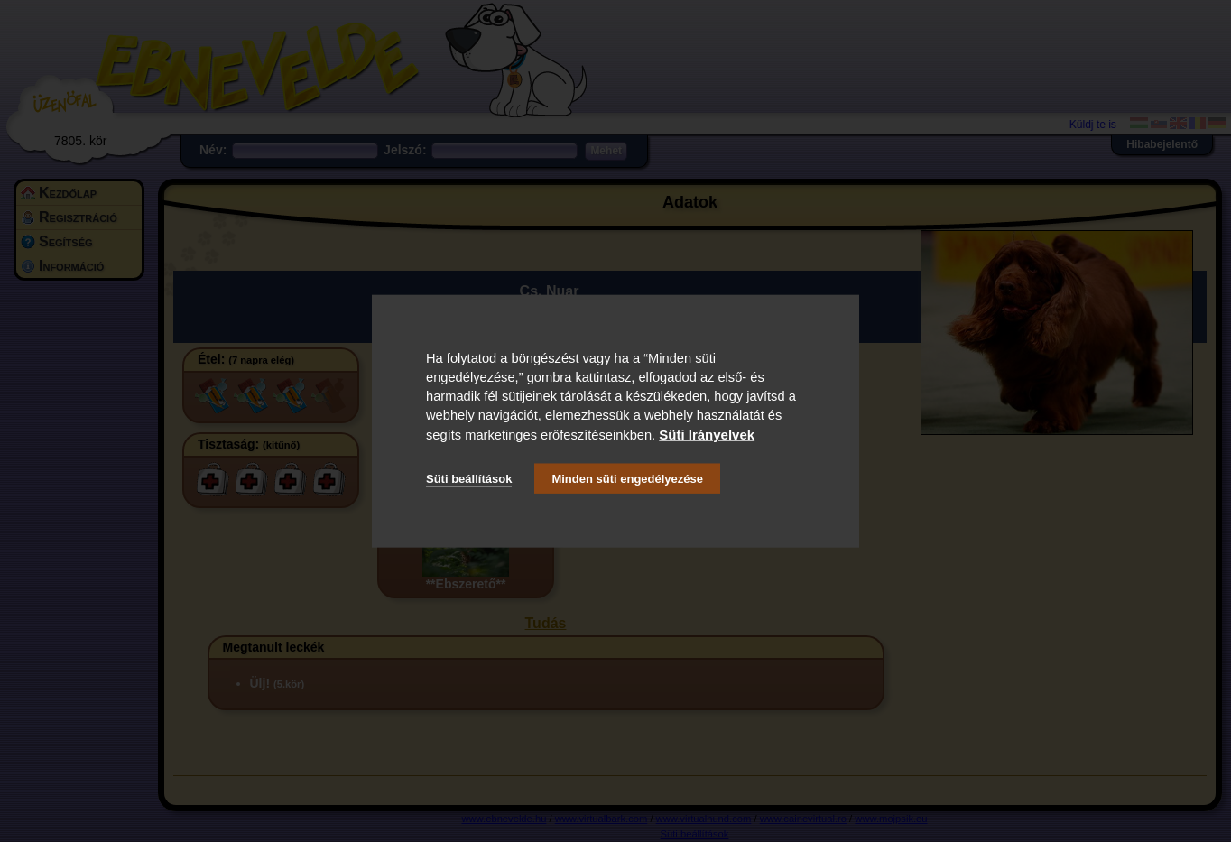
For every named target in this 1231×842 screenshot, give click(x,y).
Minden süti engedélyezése (627, 479)
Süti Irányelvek (706, 433)
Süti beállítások (469, 479)
